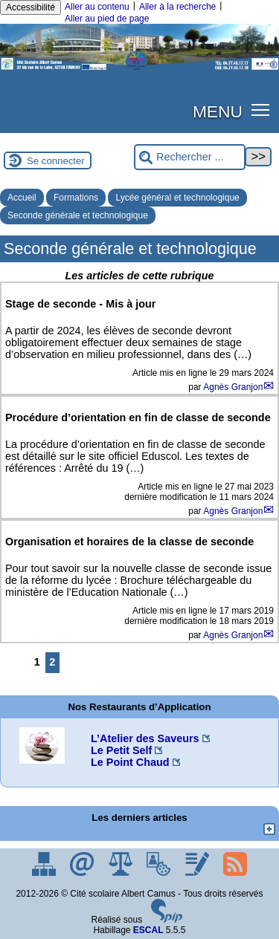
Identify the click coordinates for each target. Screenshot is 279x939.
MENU (218, 111)
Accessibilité (30, 7)
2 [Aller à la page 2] (52, 662)
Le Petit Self (121, 750)
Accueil (21, 197)
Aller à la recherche (177, 6)
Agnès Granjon (233, 387)
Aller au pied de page (107, 18)
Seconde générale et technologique (77, 215)
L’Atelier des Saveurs (145, 738)
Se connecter (56, 160)
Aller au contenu (97, 6)
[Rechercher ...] (190, 157)
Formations (76, 197)
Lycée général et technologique (177, 197)
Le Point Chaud (130, 762)
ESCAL (148, 930)
